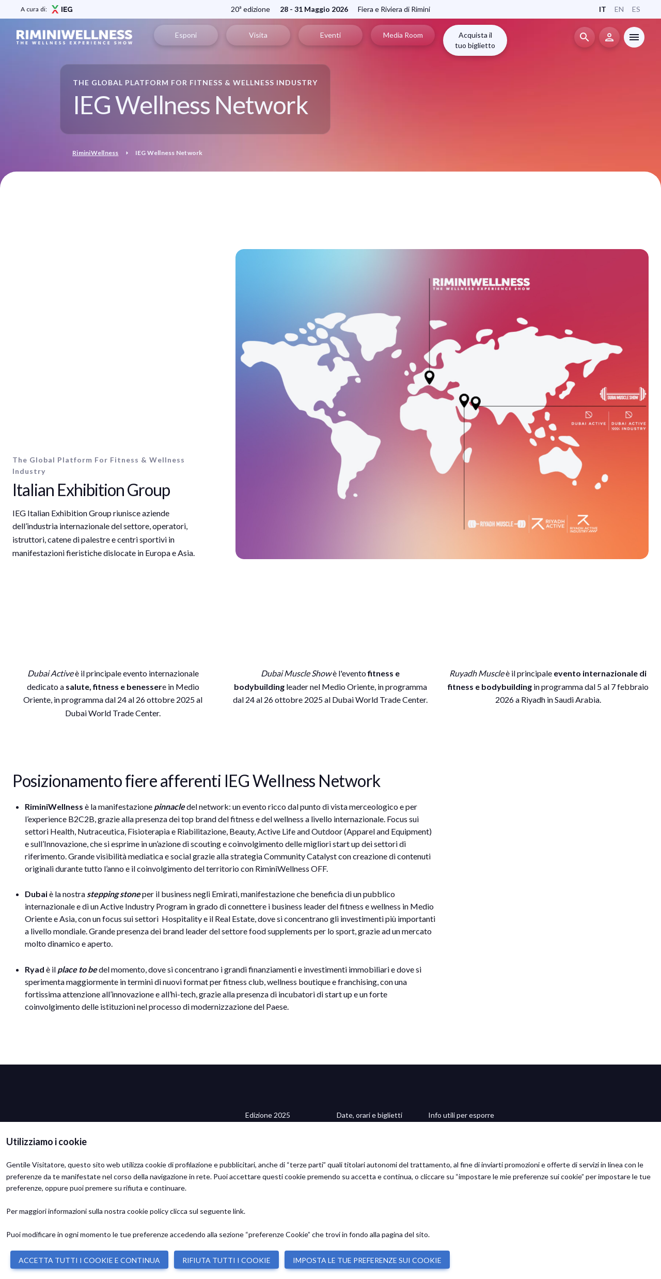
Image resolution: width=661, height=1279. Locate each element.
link (238, 1211)
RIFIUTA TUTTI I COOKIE (226, 1260)
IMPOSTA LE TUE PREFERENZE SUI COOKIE (367, 1260)
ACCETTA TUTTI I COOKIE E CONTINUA (89, 1260)
